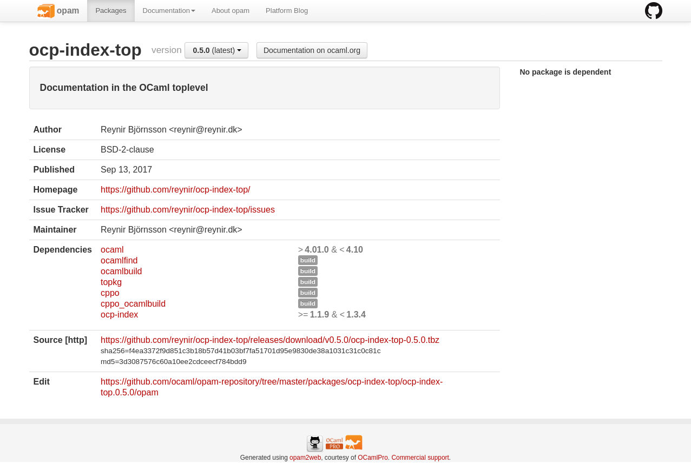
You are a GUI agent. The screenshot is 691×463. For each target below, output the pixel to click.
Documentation (169, 10)
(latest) (217, 50)
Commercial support (420, 457)
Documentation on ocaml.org (312, 50)
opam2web (305, 457)
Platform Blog (287, 10)
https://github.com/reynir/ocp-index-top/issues (188, 209)
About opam (230, 10)
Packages (110, 10)
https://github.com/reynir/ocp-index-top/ (176, 189)
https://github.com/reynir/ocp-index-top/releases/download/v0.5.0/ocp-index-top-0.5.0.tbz (270, 340)
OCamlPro (373, 457)
